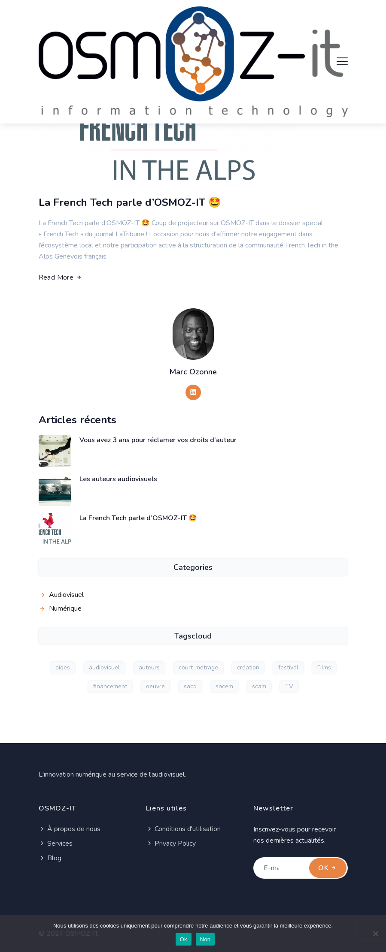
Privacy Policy (171, 843)
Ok (183, 939)
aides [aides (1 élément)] (62, 667)
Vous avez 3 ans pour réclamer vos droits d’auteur (158, 440)
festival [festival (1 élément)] (288, 667)
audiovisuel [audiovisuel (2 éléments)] (104, 667)
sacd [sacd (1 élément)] (190, 686)
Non (205, 939)
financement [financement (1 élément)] (110, 686)
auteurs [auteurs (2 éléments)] (149, 667)
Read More (61, 277)
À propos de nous (69, 829)
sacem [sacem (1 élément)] (224, 686)
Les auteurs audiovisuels (118, 479)
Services (56, 843)
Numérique (65, 608)
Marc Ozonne (193, 372)
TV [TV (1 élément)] (289, 686)
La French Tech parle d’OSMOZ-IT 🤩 (130, 202)
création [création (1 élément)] (248, 667)
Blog (50, 858)
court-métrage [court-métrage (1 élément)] (198, 667)
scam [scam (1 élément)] (259, 686)
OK (327, 868)
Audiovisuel (66, 595)
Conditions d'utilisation (183, 829)
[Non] (375, 933)
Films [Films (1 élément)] (324, 667)
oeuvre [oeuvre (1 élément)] (155, 686)
